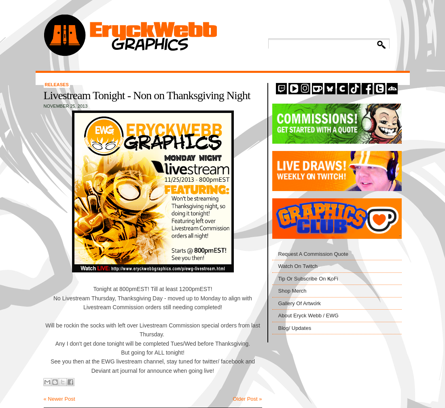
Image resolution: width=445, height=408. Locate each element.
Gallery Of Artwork (299, 303)
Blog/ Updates (295, 328)
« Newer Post (59, 399)
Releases (57, 84)
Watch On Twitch (298, 266)
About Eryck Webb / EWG (308, 315)
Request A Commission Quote (313, 254)
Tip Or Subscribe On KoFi (308, 279)
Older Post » (247, 399)
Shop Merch (292, 291)
